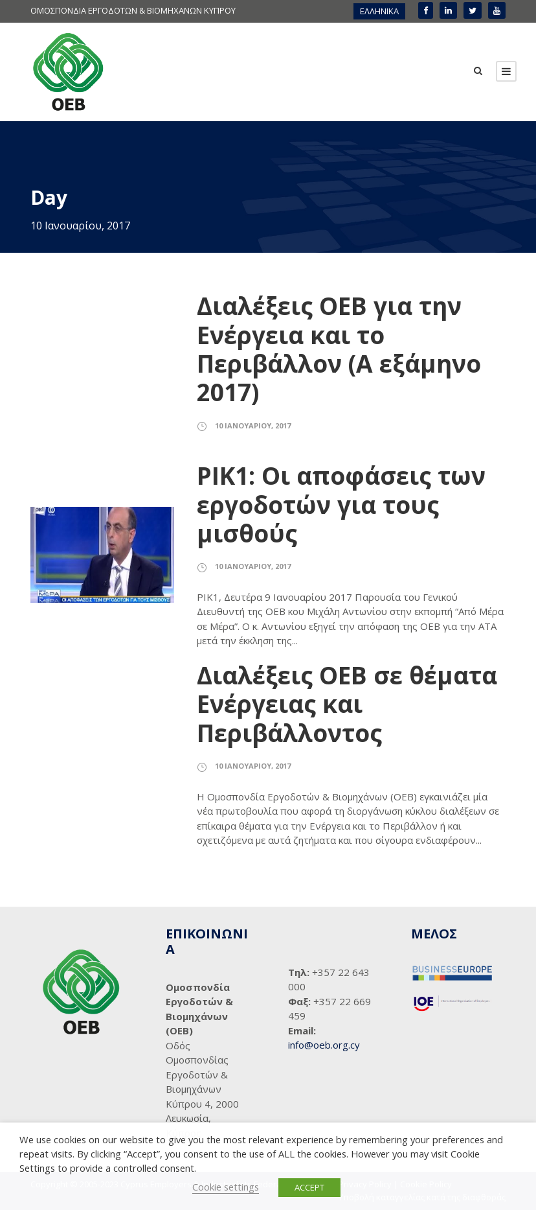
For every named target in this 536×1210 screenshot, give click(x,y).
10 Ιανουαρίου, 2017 (253, 425)
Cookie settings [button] (225, 1186)
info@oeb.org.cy (324, 1044)
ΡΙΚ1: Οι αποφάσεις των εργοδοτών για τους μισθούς (341, 504)
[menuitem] (379, 11)
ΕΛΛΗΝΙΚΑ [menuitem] (379, 11)
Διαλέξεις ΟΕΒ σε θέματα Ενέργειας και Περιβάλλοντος (347, 703)
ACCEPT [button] (309, 1187)
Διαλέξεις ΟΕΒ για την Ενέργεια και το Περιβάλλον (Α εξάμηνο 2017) (339, 348)
